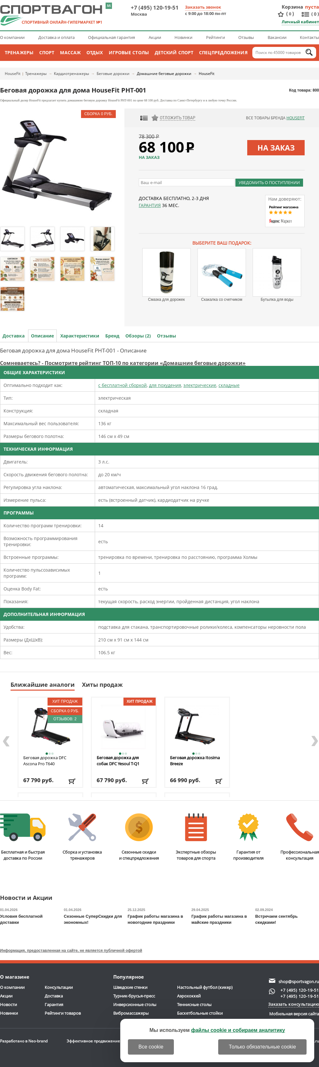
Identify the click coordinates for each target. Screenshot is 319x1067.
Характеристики (79, 336)
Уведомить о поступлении (269, 182)
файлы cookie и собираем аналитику (238, 1030)
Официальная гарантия (111, 37)
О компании (12, 37)
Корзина (292, 7)
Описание (42, 336)
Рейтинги (215, 37)
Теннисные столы (194, 1004)
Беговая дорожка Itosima (195, 761)
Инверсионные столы (134, 1004)
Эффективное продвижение (99, 1041)
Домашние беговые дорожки (164, 73)
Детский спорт (174, 52)
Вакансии (277, 37)
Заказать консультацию (293, 1004)
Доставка (14, 336)
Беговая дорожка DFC (44, 761)
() (290, 14)
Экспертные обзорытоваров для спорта (196, 837)
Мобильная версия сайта (294, 1014)
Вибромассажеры (131, 1013)
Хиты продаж (102, 684)
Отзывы (246, 37)
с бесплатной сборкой (122, 385)
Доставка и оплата (56, 37)
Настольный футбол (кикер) (205, 987)
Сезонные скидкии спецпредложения (139, 837)
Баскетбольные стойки (200, 1013)
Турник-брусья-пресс (134, 996)
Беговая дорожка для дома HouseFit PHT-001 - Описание (73, 350)
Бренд (112, 336)
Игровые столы (129, 52)
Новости (8, 1004)
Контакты (309, 37)
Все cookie (150, 1046)
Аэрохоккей (189, 996)
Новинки (183, 37)
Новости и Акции (26, 898)
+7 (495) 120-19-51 (155, 7)
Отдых (94, 52)
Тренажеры (19, 52)
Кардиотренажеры (71, 73)
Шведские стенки (130, 987)
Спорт (47, 52)
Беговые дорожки (113, 73)
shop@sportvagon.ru (298, 981)
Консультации (59, 987)
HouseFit (12, 73)
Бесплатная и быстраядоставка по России (23, 837)
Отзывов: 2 (65, 719)
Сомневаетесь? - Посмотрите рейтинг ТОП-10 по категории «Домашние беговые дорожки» (123, 363)
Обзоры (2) (138, 336)
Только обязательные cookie (262, 1046)
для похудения (165, 385)
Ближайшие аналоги (43, 684)
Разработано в (24, 1041)
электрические (199, 385)
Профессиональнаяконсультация (299, 837)
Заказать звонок (203, 7)
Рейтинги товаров (63, 1013)
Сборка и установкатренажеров (82, 837)
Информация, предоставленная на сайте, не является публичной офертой (71, 950)
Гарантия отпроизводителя (248, 837)
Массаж (70, 52)
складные (229, 385)
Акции (155, 37)
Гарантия (150, 205)
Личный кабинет (300, 22)
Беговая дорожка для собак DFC (118, 761)
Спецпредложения (223, 52)
